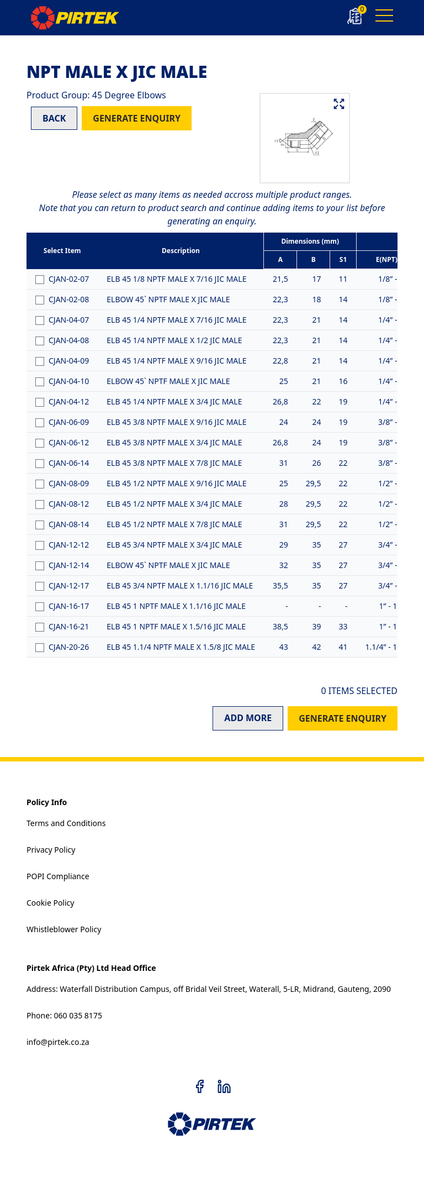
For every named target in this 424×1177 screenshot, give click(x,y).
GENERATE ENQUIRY (137, 118)
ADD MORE (248, 718)
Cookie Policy (50, 902)
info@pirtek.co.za (57, 1042)
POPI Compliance (57, 876)
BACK (54, 118)
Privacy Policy (50, 849)
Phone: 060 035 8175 (64, 1015)
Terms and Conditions (65, 823)
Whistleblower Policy (63, 929)
